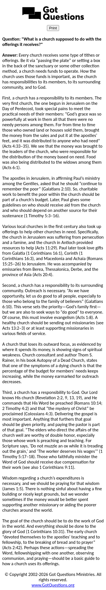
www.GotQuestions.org (53, 585)
